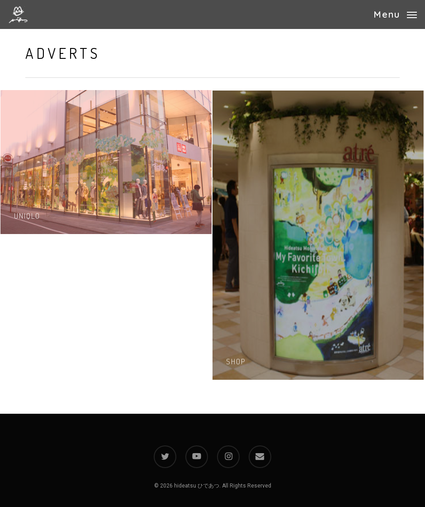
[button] (395, 14)
